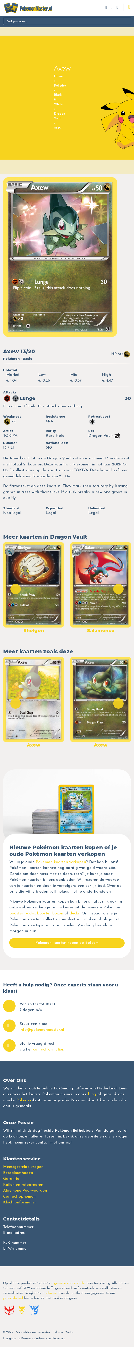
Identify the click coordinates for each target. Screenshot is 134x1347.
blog (92, 1094)
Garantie (11, 1179)
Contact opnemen (19, 1197)
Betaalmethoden (18, 1173)
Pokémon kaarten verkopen (61, 862)
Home (58, 76)
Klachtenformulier (19, 1202)
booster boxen (50, 913)
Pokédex (24, 1100)
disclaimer (50, 1293)
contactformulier (48, 1050)
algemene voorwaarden (69, 1283)
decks (75, 913)
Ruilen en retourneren (23, 1185)
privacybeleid (13, 1298)
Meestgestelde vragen (23, 1167)
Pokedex (60, 85)
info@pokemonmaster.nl (42, 1030)
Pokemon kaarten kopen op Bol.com (67, 943)
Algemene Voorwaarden (25, 1191)
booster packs (22, 913)
